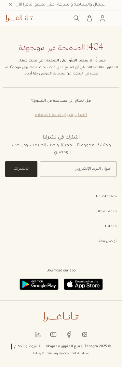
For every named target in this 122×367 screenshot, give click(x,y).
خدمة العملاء (61, 212)
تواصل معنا (61, 241)
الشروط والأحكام (27, 346)
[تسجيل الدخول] (102, 18)
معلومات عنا (61, 197)
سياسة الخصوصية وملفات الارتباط (61, 354)
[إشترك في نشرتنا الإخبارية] (78, 169)
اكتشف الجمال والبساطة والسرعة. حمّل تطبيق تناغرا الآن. (66, 5)
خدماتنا (61, 226)
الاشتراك (21, 169)
